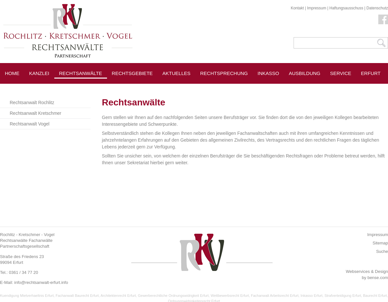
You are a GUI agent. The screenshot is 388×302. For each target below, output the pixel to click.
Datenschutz (377, 8)
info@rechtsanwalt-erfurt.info (41, 282)
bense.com (377, 277)
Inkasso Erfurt (311, 295)
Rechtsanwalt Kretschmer (35, 113)
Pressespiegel (132, 88)
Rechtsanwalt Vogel (29, 123)
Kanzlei (39, 73)
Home (12, 73)
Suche (382, 251)
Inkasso (268, 73)
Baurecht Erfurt (375, 295)
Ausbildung (304, 73)
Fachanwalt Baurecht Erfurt (77, 295)
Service (340, 73)
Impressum (316, 8)
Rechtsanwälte (80, 73)
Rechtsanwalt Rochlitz (32, 102)
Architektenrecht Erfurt (118, 295)
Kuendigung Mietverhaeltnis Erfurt (27, 295)
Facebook (383, 19)
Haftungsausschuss (346, 8)
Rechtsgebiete (132, 73)
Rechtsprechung (224, 73)
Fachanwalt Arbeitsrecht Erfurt (274, 295)
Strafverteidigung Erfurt (342, 295)
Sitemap (380, 243)
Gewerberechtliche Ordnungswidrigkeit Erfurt (173, 295)
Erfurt (371, 73)
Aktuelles (176, 73)
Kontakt (297, 8)
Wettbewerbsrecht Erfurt (229, 295)
